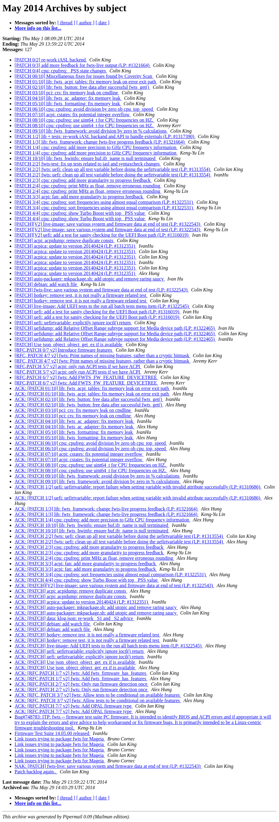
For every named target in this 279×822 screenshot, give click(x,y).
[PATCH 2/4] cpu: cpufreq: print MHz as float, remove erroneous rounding (88, 185)
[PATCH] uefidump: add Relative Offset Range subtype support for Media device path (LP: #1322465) (115, 328)
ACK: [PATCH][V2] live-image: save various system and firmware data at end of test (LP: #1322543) (114, 585)
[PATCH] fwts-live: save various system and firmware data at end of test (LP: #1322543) (102, 289)
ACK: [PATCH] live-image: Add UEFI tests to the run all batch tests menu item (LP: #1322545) (109, 645)
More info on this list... (38, 28)
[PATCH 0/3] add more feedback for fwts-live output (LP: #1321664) (83, 65)
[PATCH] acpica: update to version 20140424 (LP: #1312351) (75, 246)
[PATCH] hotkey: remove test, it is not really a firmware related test (81, 295)
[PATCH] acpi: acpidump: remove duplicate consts (64, 240)
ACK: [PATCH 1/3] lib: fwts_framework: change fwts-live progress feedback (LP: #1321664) (107, 508)
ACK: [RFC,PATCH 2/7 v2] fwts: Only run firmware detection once (82, 684)
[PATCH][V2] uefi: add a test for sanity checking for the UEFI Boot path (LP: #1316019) (102, 235)
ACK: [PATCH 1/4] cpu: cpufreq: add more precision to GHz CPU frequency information (102, 519)
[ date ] (102, 22)
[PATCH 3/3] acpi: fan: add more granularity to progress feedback (79, 196)
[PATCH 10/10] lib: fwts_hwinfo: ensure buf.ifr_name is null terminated (86, 158)
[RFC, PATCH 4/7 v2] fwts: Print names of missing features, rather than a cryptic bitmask (102, 355)
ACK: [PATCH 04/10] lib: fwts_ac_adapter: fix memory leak (74, 421)
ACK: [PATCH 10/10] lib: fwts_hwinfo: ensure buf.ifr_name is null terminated (92, 525)
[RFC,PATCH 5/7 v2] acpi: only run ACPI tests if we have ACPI (78, 366)
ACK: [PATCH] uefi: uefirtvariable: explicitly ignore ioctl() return (80, 651)
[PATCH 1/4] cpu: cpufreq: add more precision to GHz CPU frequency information (96, 147)
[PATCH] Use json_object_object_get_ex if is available (69, 344)
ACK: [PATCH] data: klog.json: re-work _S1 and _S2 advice (74, 618)
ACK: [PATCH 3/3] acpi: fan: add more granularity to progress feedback (86, 563)
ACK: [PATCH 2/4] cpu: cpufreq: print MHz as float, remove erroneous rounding (94, 558)
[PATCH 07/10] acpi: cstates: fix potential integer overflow (73, 114)
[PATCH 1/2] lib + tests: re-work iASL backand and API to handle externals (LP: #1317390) (105, 136)
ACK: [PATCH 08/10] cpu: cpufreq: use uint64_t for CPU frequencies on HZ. (91, 465)
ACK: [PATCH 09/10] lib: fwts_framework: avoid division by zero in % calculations (98, 476)
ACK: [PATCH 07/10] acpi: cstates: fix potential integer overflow (79, 454)
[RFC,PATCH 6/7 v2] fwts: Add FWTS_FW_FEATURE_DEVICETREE (86, 377)
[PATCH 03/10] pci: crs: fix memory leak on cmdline (67, 92)
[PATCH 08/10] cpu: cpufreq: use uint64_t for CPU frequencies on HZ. (85, 120)
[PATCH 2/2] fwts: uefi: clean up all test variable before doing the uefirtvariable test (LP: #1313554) (113, 169)
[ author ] (86, 22)
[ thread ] (66, 22)
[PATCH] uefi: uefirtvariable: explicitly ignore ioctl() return (73, 322)
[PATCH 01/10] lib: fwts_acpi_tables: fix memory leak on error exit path (86, 81)
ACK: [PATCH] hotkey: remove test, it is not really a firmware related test (87, 634)
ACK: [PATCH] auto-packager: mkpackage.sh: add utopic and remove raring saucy (96, 607)
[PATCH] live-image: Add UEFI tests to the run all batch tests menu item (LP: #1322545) (102, 306)
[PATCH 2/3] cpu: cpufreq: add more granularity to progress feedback (83, 180)
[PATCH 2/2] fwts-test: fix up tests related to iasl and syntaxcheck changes (88, 163)
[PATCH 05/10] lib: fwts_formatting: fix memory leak (68, 103)
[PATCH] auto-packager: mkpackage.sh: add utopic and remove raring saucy (90, 278)
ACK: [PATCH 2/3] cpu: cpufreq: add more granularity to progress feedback (90, 547)
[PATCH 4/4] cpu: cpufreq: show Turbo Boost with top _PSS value (80, 213)
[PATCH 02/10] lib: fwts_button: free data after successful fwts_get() (82, 87)
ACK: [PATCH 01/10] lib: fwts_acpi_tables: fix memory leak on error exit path (92, 388)
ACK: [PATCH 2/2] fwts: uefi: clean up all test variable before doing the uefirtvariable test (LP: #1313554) (119, 536)
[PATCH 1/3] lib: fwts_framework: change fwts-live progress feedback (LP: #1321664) (100, 142)
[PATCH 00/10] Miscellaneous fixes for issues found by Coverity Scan (84, 76)
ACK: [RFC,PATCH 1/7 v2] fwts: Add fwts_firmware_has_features (81, 673)
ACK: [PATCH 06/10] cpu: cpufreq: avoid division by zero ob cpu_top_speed (91, 443)
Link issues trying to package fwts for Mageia (60, 738)
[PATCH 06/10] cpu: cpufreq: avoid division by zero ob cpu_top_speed (84, 109)
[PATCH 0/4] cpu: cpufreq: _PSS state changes (61, 70)
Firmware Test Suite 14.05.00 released (52, 733)
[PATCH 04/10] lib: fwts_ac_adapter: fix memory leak (68, 98)
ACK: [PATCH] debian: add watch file (53, 623)
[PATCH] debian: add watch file (46, 284)
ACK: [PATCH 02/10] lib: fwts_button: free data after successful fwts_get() (89, 399)
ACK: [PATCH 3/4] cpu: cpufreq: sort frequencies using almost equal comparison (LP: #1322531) (111, 574)
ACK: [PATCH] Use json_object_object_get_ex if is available (75, 662)
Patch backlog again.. (36, 771)
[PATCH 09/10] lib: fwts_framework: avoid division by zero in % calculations (91, 131)
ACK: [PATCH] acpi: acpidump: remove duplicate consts (71, 591)
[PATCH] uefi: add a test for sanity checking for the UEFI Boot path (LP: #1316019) (97, 311)
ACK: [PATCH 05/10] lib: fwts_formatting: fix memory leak (74, 432)
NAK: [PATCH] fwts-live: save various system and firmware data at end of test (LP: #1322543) (108, 766)
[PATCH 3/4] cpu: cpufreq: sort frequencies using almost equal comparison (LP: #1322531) (104, 202)
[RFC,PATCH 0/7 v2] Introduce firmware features (64, 350)
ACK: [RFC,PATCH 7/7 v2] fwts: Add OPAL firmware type (74, 706)
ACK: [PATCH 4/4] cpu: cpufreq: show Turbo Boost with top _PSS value (87, 580)
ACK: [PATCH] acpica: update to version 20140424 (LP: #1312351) (82, 601)
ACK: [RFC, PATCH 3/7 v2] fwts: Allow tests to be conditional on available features (98, 695)
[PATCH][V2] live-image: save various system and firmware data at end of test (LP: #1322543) (108, 224)
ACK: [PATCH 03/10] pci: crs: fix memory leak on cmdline (73, 410)
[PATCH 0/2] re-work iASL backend (51, 59)
